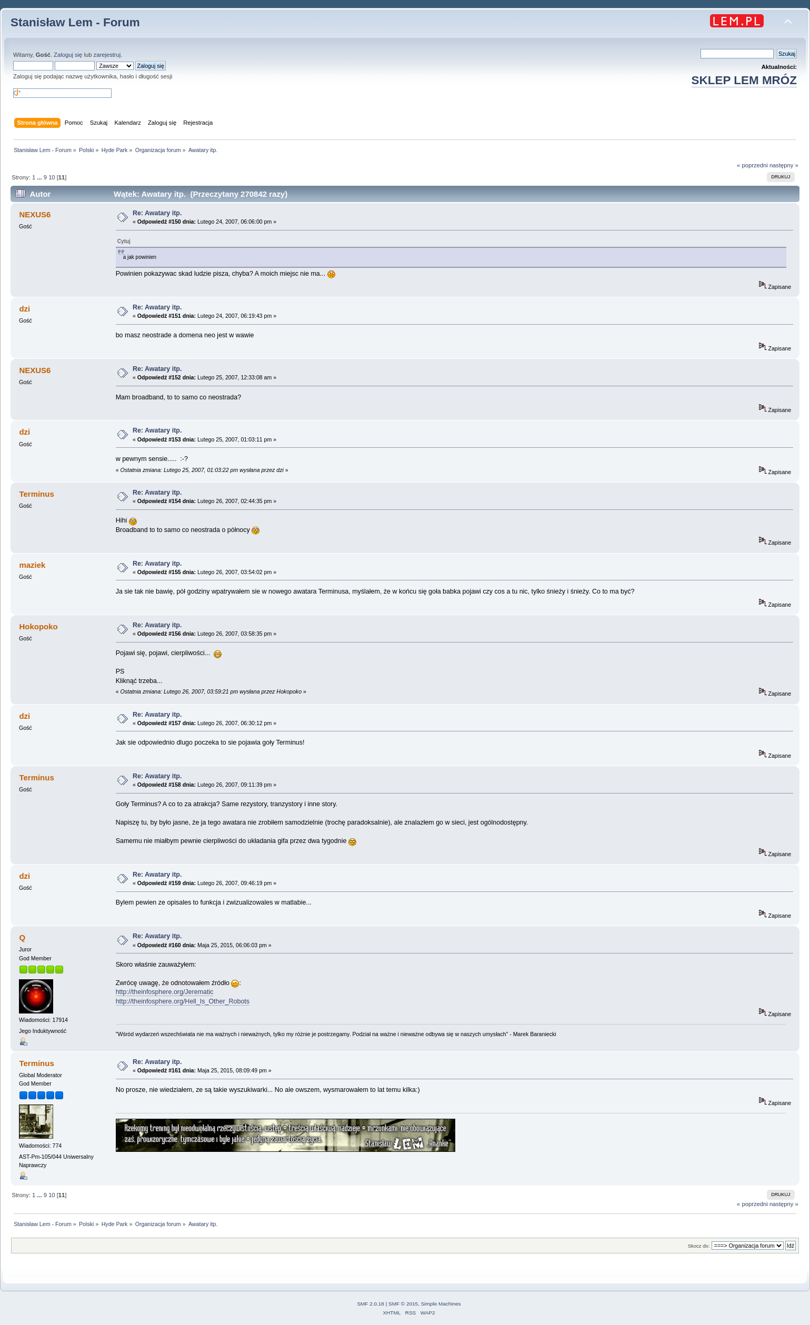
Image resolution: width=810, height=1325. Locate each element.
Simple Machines (441, 1304)
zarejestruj (107, 55)
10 (51, 177)
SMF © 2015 (403, 1304)
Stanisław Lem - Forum (75, 22)
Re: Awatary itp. (157, 213)
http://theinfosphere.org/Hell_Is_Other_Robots (182, 1001)
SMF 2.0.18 (370, 1304)
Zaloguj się (68, 55)
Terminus (36, 1063)
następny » (783, 165)
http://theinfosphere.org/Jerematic (165, 992)
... (40, 177)
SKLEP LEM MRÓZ (744, 80)
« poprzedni (752, 165)
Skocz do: (699, 1246)
